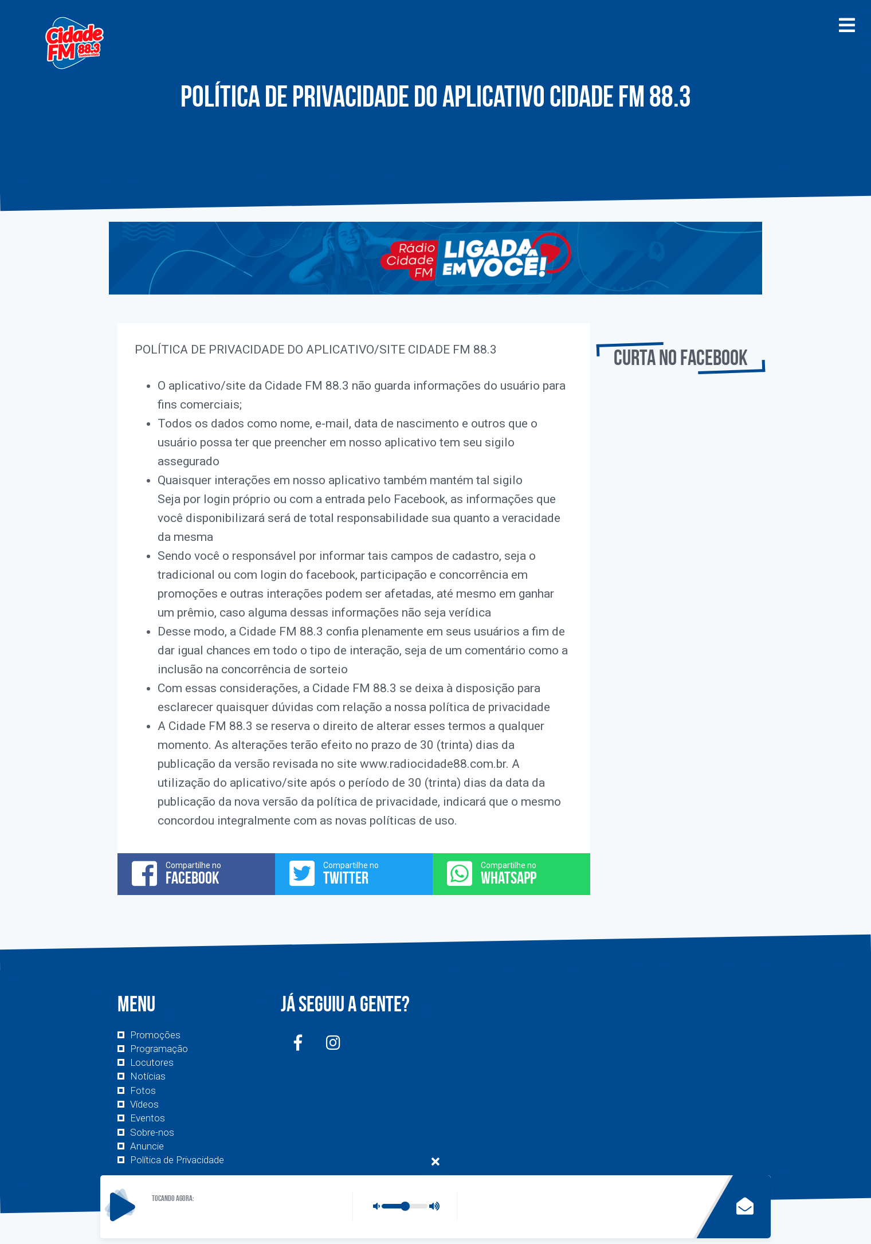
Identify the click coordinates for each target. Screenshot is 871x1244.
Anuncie (147, 1146)
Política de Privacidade (177, 1159)
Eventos (147, 1118)
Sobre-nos (152, 1132)
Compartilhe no (196, 873)
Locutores (152, 1062)
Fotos (143, 1090)
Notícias (148, 1076)
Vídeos (144, 1104)
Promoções (155, 1035)
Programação (159, 1048)
